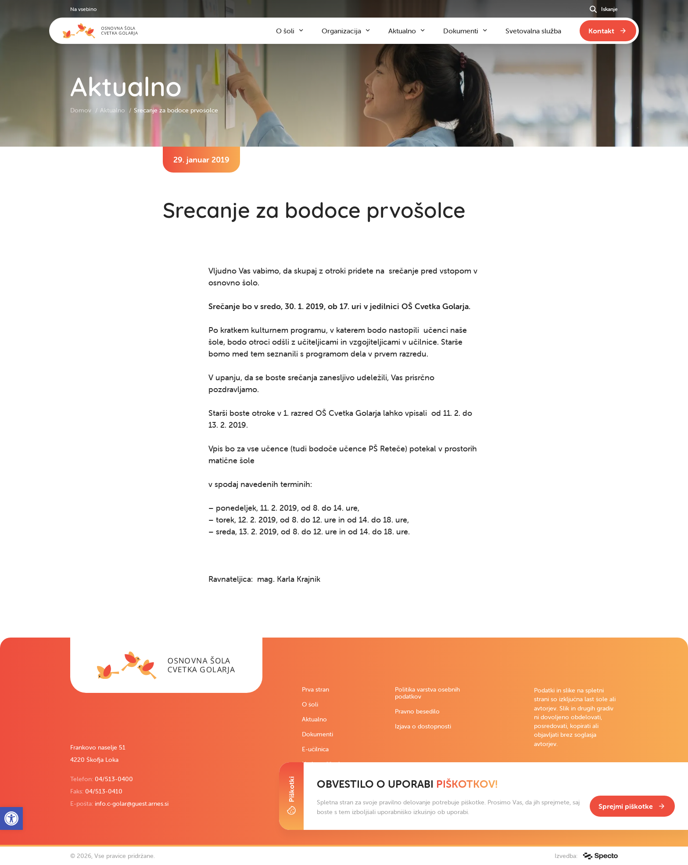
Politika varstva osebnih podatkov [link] (427, 692)
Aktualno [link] (113, 110)
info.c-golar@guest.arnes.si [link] (131, 803)
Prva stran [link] (315, 689)
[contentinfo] (344, 392)
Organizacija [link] (341, 30)
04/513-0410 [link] (103, 791)
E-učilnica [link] (315, 749)
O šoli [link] (310, 704)
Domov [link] (81, 110)
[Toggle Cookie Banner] (291, 796)
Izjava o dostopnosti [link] (423, 726)
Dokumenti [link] (317, 734)
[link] (166, 665)
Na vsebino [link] (83, 9)
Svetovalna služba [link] (533, 30)
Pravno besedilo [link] (417, 711)
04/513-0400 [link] (114, 779)
